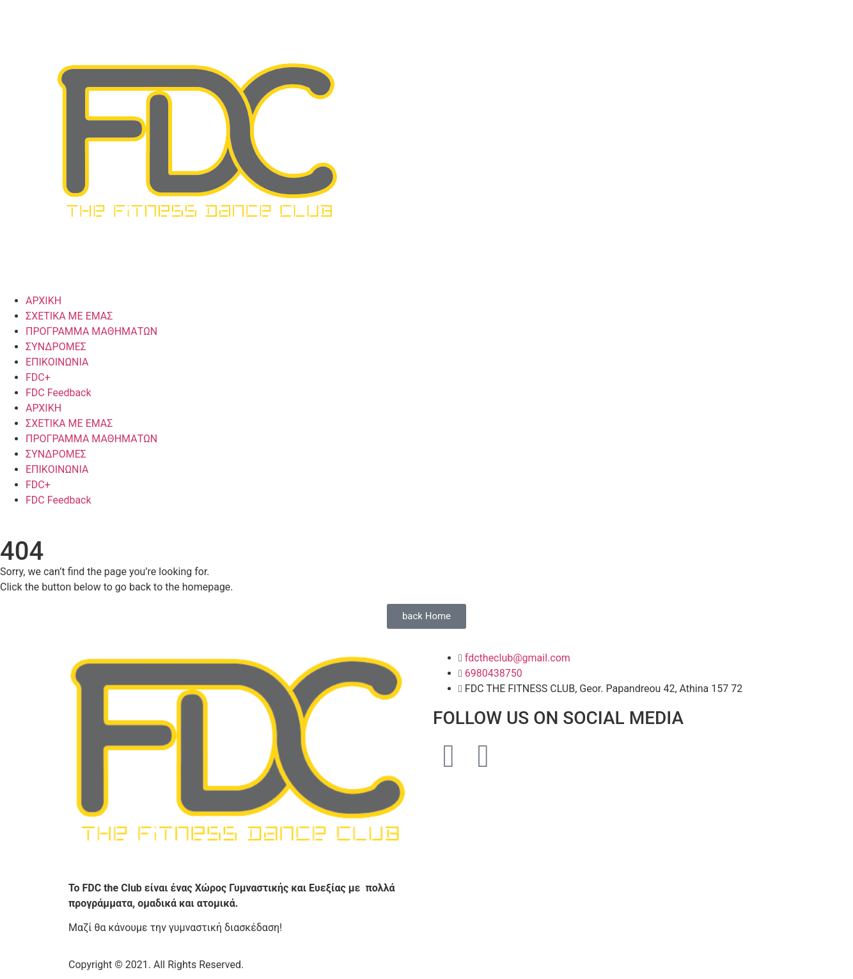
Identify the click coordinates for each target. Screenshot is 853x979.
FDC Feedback (58, 393)
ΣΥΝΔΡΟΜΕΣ (56, 347)
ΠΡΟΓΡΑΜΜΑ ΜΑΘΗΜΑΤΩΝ (91, 331)
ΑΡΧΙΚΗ (43, 301)
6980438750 (493, 673)
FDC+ (38, 377)
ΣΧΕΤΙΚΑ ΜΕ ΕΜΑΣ (69, 316)
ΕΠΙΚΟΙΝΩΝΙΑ (57, 362)
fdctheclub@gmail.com (517, 658)
